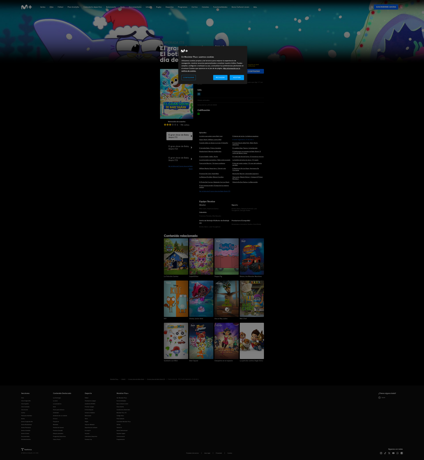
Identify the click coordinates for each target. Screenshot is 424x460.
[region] (212, 65)
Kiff (165, 319)
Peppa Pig (218, 276)
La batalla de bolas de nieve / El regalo (245, 160)
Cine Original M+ (26, 401)
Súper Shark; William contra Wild (210, 139)
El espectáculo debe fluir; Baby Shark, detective (245, 144)
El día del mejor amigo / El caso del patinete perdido (247, 164)
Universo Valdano (90, 412)
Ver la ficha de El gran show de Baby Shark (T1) (214, 191)
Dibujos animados (58, 433)
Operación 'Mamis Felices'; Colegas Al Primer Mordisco (247, 178)
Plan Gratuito (73, 7)
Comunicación (121, 436)
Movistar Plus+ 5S (121, 412)
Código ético (120, 415)
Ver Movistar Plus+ (122, 398)
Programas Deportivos (59, 436)
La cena (55, 401)
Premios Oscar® (58, 430)
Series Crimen (25, 433)
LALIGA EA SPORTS (90, 404)
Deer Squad (193, 361)
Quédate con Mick (171, 361)
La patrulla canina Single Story (251, 361)
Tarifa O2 (119, 427)
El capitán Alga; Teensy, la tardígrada (244, 148)
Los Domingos (57, 398)
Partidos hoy (88, 439)
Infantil (149, 7)
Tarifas (118, 424)
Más (255, 7)
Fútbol (60, 7)
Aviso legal (207, 453)
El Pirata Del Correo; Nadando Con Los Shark (214, 182)
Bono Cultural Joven (240, 7)
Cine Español (25, 404)
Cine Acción (24, 409)
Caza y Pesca (56, 439)
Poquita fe (56, 421)
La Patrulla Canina (171, 276)
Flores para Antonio (58, 409)
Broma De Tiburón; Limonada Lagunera (245, 173)
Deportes (170, 7)
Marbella (55, 424)
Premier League (89, 406)
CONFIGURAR (188, 77)
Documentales (135, 7)
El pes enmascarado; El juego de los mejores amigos (214, 186)
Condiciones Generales (123, 409)
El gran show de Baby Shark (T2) (178, 147)
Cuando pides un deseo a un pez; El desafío (213, 143)
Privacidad (219, 453)
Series (42, 7)
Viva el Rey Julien (220, 319)
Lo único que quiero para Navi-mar (211, 136)
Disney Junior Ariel (196, 319)
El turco (55, 418)
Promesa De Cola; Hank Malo (209, 173)
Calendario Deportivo (91, 436)
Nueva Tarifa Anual (122, 430)
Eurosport (88, 430)
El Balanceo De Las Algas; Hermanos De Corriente (245, 169)
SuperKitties (193, 276)
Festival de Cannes (58, 427)
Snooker (87, 433)
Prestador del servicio (192, 453)
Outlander (56, 412)
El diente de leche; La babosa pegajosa (245, 136)
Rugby (158, 7)
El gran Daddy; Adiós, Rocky (208, 156)
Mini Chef (243, 319)
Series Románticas (26, 424)
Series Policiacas (26, 427)
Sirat (54, 406)
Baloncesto (111, 7)
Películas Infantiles (26, 415)
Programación (121, 439)
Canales (205, 7)
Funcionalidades (220, 7)
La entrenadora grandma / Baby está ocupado (214, 160)
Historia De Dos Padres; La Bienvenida (245, 182)
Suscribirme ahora (386, 7)
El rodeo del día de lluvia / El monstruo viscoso (248, 156)
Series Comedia (25, 430)
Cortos (195, 7)
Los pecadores (57, 404)
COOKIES (229, 453)
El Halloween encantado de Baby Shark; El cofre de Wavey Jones (246, 152)
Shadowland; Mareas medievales (210, 151)
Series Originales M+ (27, 421)
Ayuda (381, 398)
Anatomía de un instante (60, 415)
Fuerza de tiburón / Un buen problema (212, 163)
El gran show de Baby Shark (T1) (178, 136)
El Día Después (89, 409)
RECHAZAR (220, 77)
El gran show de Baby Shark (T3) (178, 159)
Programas (182, 7)
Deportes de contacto (91, 427)
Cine (51, 7)
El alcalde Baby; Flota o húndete (210, 148)
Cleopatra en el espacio (223, 361)
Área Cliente (120, 406)
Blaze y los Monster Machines (251, 276)
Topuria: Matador (90, 424)
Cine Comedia (25, 406)
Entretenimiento (26, 439)
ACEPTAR (237, 77)
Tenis (122, 7)
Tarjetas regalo (121, 433)
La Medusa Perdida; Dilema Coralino (211, 177)
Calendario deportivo (92, 7)
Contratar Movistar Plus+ (124, 421)
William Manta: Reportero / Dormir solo (212, 168)
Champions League (90, 401)
